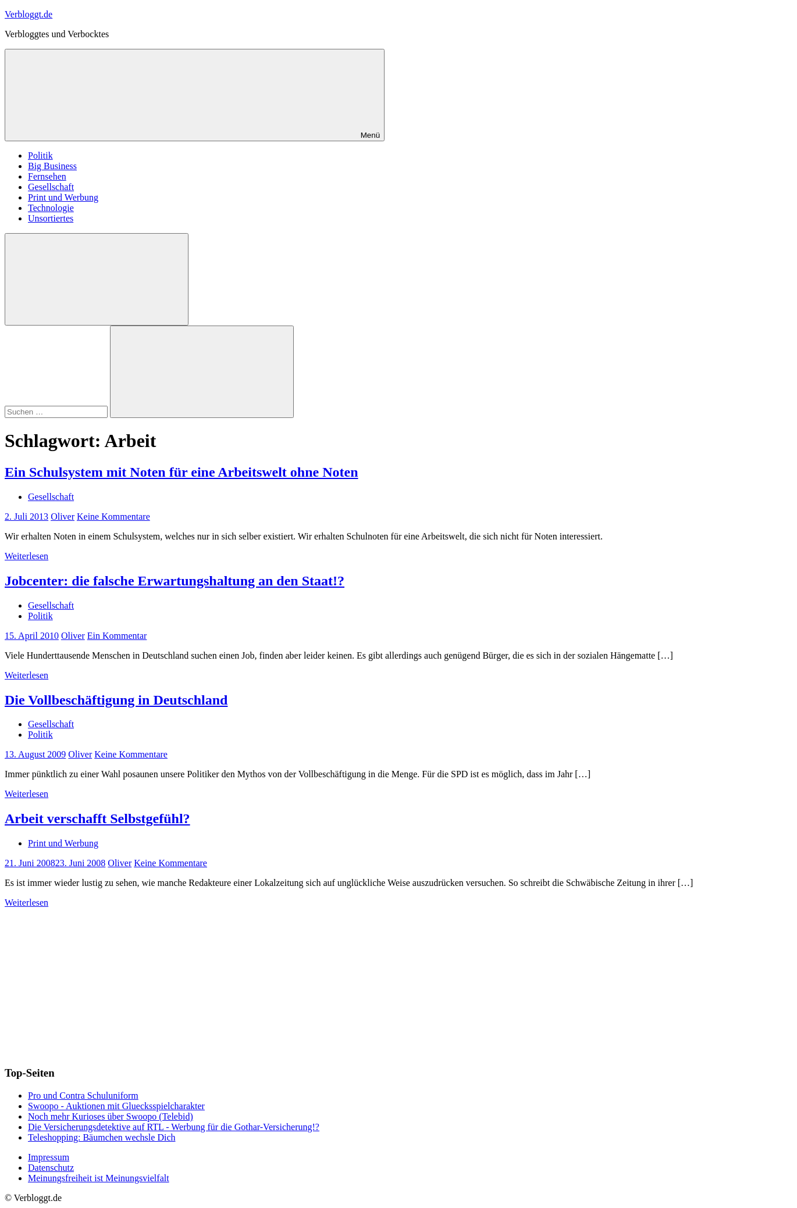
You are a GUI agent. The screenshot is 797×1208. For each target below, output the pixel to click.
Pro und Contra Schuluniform (83, 1095)
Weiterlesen (26, 556)
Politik (40, 155)
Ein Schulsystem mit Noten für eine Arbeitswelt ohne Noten (181, 472)
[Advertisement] (92, 980)
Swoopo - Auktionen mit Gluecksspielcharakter (116, 1106)
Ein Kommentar (117, 636)
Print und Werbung (63, 197)
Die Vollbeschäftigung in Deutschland (116, 699)
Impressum (48, 1157)
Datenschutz (51, 1168)
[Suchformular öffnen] (96, 279)
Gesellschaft (51, 187)
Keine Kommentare (113, 516)
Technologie (51, 208)
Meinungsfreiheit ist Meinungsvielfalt (98, 1178)
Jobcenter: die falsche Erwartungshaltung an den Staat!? (174, 580)
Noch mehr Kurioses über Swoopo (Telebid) (110, 1116)
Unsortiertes (50, 218)
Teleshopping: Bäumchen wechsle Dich (101, 1137)
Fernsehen (47, 176)
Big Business (52, 166)
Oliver (62, 516)
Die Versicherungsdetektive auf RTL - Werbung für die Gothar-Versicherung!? (173, 1127)
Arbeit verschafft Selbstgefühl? (97, 818)
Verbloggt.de (28, 14)
